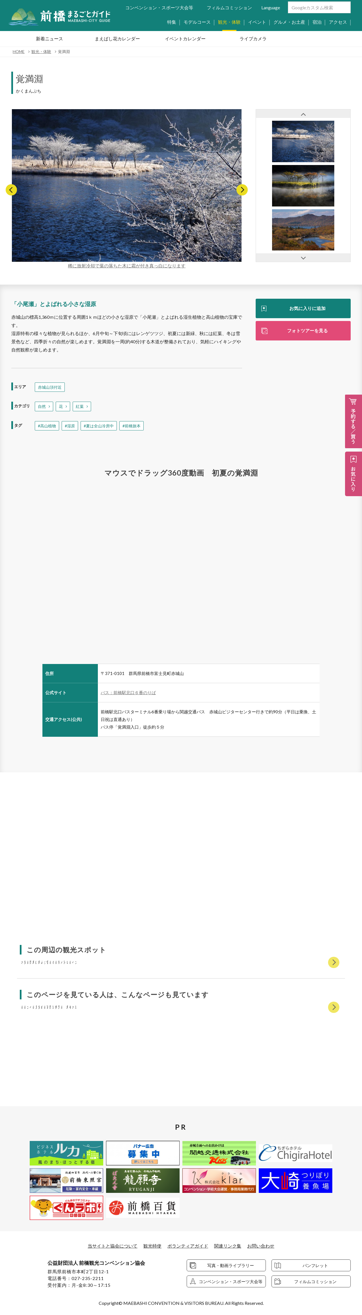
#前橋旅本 (131, 425)
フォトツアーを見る (307, 330)
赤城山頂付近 (50, 387)
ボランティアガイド (187, 1245)
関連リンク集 (227, 1245)
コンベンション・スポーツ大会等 (159, 7)
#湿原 (70, 425)
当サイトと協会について (112, 1245)
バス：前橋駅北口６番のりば (128, 692)
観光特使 (152, 1245)
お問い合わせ (260, 1245)
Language (270, 7)
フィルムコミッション (229, 7)
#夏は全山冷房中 (99, 425)
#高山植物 (47, 425)
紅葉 (80, 406)
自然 (42, 406)
